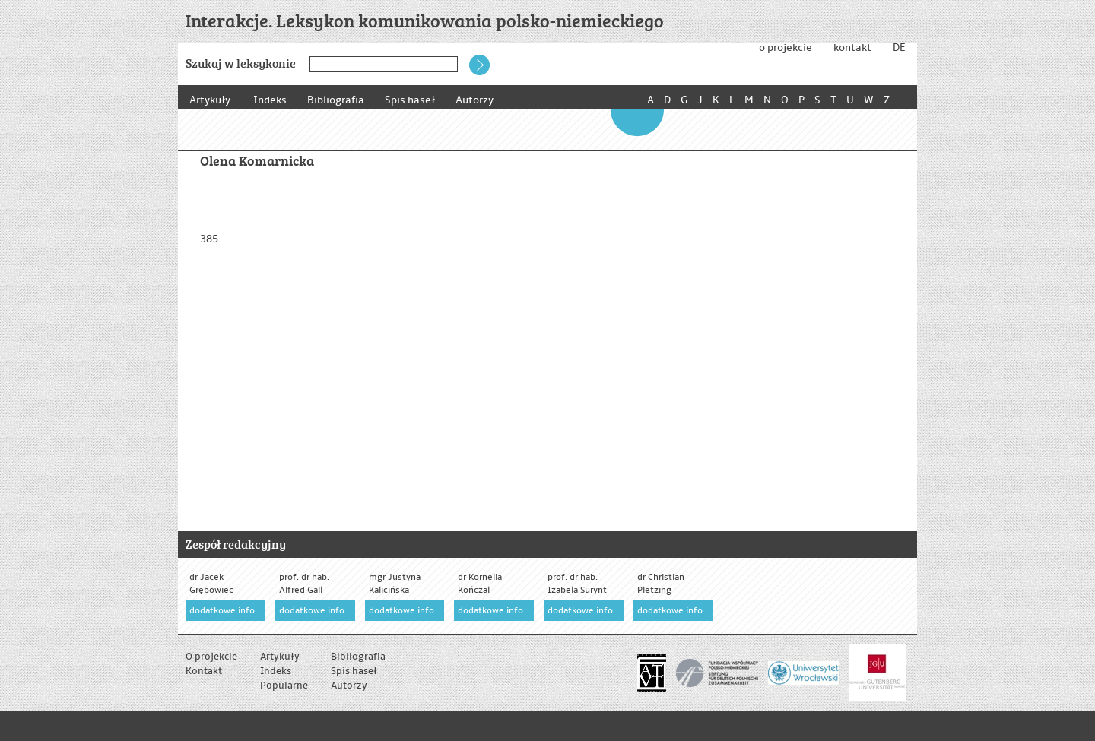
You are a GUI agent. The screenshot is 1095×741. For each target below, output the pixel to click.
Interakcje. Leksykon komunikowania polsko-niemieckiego (425, 20)
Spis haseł (414, 99)
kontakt (852, 47)
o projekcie (785, 47)
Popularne (284, 685)
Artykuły (209, 99)
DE (899, 47)
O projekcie (211, 657)
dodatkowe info (222, 610)
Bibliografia (338, 99)
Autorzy (481, 99)
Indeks (270, 99)
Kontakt (204, 671)
